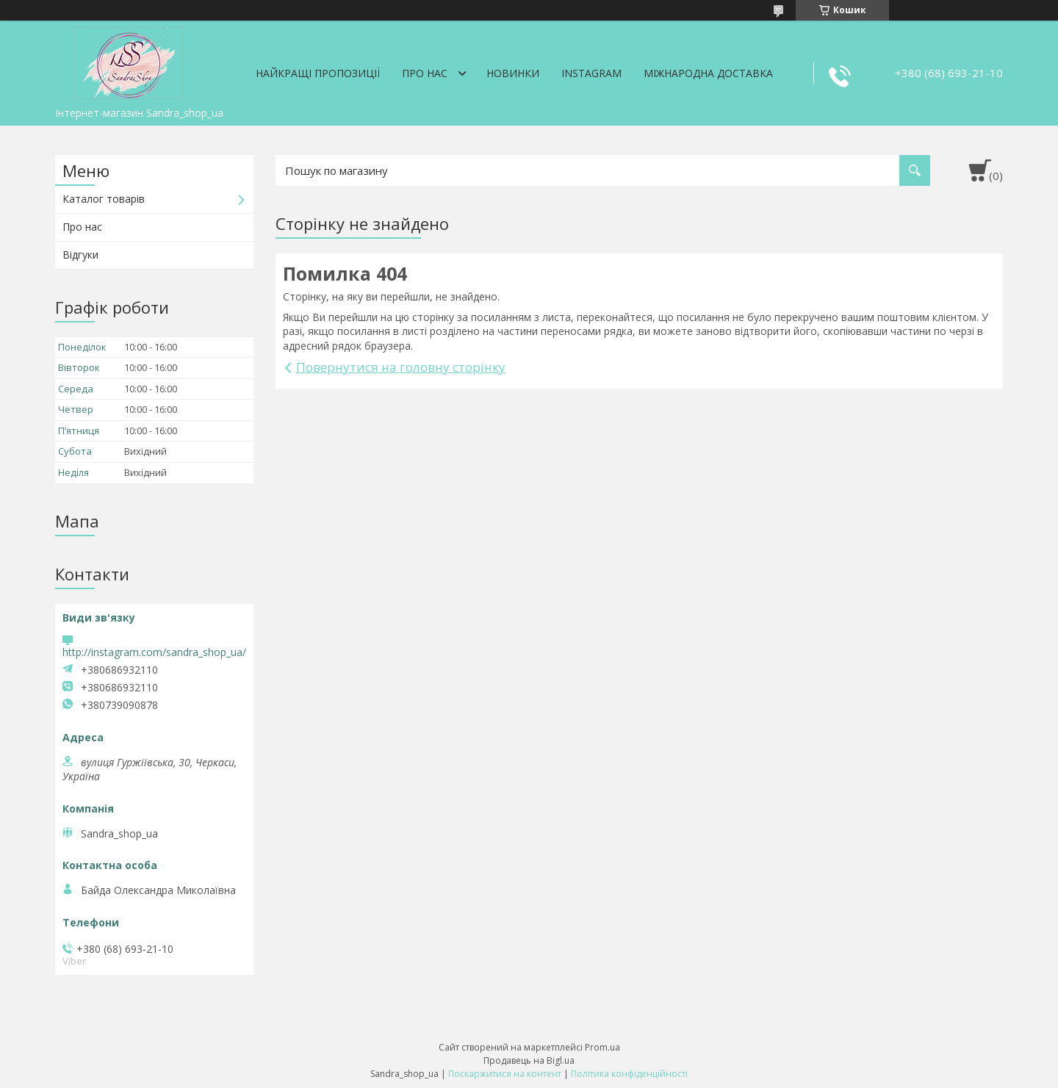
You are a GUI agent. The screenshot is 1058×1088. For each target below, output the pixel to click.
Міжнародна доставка (708, 73)
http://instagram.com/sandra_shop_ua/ (154, 652)
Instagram (591, 73)
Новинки (512, 73)
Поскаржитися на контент (504, 1073)
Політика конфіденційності (629, 1073)
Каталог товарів (103, 199)
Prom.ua (602, 1047)
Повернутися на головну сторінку (400, 367)
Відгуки (80, 255)
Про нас (424, 73)
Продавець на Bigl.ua (529, 1060)
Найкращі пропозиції (318, 73)
